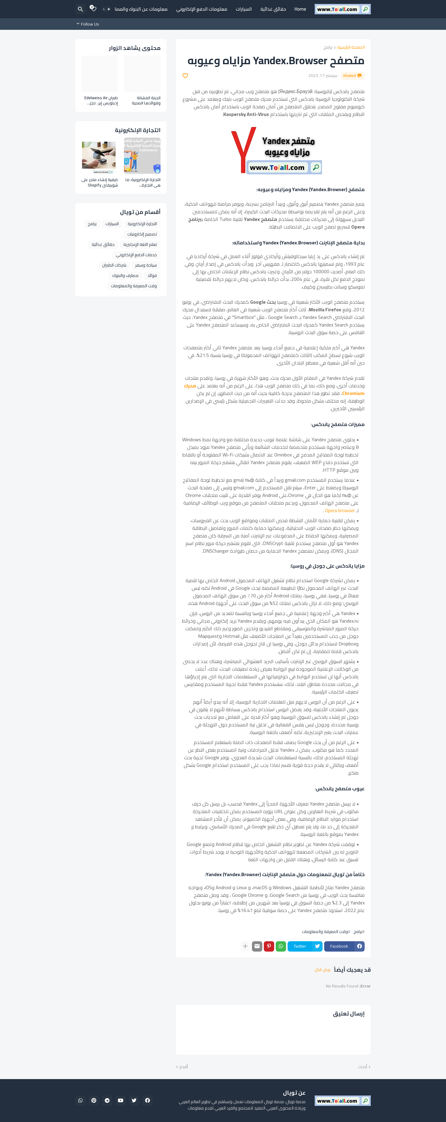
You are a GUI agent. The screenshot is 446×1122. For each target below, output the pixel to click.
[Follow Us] (88, 24)
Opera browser (340, 510)
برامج (328, 47)
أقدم (183, 1067)
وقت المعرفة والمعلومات (325, 931)
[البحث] (80, 9)
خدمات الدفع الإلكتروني (136, 255)
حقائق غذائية (273, 9)
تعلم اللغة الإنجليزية (140, 244)
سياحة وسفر (146, 265)
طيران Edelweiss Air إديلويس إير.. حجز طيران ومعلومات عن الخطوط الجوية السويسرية (100, 100)
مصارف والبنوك (125, 275)
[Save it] (185, 75)
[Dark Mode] (106, 9)
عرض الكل (322, 970)
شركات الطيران (114, 265)
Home (300, 9)
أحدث (362, 1067)
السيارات (244, 9)
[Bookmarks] (93, 9)
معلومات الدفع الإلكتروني (201, 9)
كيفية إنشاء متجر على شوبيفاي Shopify (99, 182)
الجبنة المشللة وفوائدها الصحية (146, 100)
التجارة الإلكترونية (142, 224)
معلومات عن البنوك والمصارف (138, 9)
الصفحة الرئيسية (351, 47)
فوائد (152, 275)
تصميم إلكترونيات (142, 234)
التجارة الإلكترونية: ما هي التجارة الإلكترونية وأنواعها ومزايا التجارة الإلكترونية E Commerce (143, 182)
